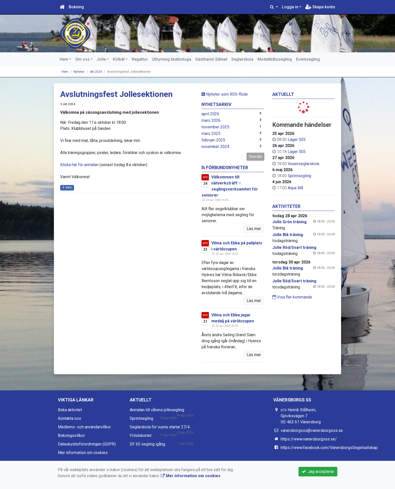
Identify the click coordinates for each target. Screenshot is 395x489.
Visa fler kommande (292, 297)
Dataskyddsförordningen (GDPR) (87, 444)
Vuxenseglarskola (303, 163)
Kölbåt (119, 59)
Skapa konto (320, 7)
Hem (64, 59)
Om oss (82, 59)
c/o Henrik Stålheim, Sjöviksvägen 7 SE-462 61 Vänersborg (301, 415)
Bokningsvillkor (71, 435)
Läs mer (254, 228)
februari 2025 (213, 140)
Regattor (140, 59)
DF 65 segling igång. (148, 444)
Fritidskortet (140, 435)
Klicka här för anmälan (79, 164)
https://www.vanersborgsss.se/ (309, 439)
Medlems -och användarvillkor (84, 427)
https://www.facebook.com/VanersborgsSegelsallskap (329, 447)
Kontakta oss (69, 418)
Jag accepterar (318, 471)
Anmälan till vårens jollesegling (157, 409)
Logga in (290, 7)
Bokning (76, 7)
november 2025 (215, 127)
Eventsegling (308, 59)
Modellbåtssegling (274, 59)
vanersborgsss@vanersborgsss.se (312, 430)
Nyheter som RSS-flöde (225, 94)
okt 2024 (96, 71)
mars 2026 (211, 120)
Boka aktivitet (70, 409)
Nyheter (79, 71)
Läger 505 (297, 139)
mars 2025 (211, 133)
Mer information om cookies (83, 452)
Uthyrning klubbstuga (171, 59)
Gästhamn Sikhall (211, 59)
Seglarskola (242, 59)
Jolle (101, 59)
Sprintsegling (299, 175)
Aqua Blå (295, 187)
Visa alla (255, 157)
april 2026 (210, 113)
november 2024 (215, 146)
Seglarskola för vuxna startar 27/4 (160, 427)
